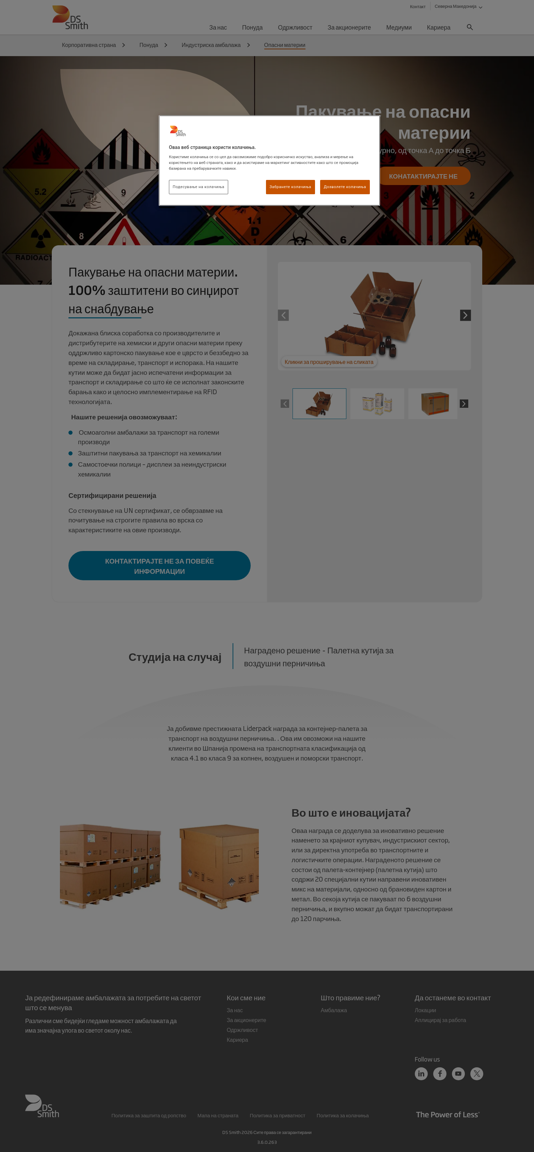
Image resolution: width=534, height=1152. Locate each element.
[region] (269, 160)
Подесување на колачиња (198, 186)
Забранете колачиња (290, 186)
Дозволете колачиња (345, 186)
